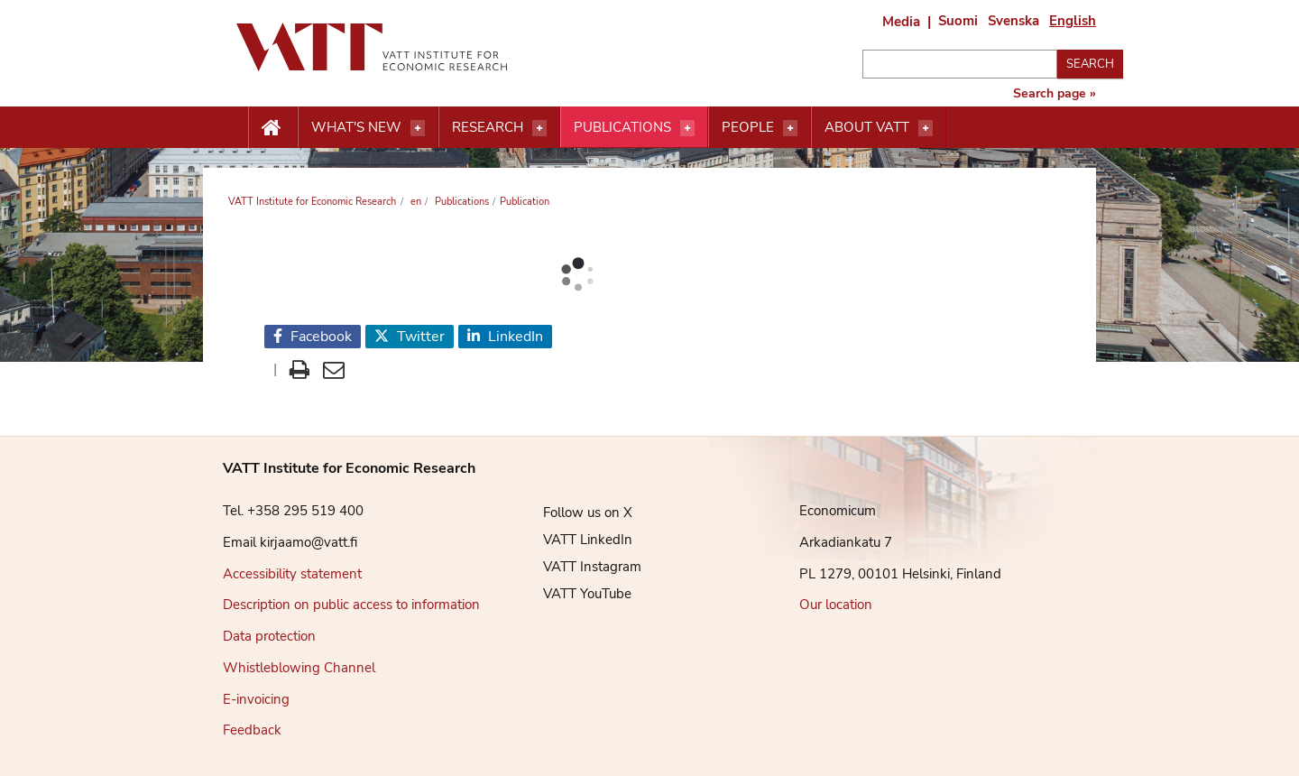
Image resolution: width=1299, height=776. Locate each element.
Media (901, 22)
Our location (835, 605)
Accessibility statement (292, 574)
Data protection (269, 636)
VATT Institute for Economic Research (312, 201)
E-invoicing (256, 699)
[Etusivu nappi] (273, 128)
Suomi (958, 21)
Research (487, 127)
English (1072, 21)
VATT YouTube (573, 594)
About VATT (867, 127)
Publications (622, 127)
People (748, 127)
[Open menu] (417, 128)
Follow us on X (574, 512)
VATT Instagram (578, 567)
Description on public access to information (351, 605)
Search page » (1054, 94)
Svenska (1013, 21)
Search (1090, 64)
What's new (356, 127)
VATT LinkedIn (574, 540)
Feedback (252, 730)
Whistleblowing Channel (299, 668)
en (414, 201)
